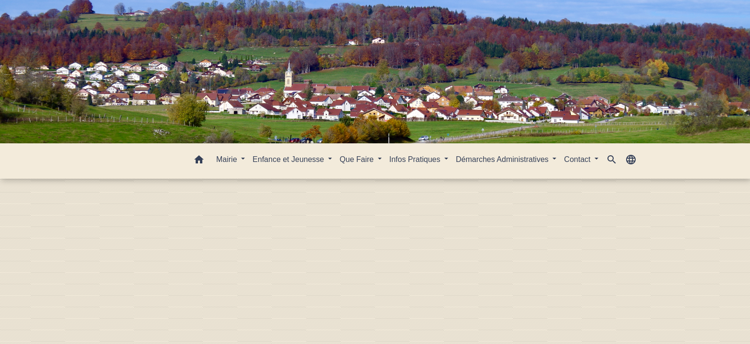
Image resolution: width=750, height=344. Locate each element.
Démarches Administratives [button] (503, 159)
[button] (199, 161)
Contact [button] (578, 159)
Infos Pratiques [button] (415, 159)
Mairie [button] (227, 159)
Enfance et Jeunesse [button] (289, 159)
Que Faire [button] (358, 159)
